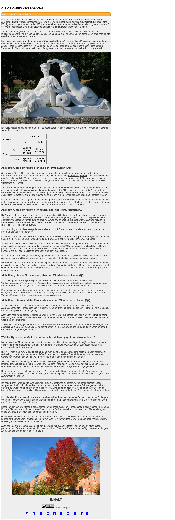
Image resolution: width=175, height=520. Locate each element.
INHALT (56, 499)
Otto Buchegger (62, 507)
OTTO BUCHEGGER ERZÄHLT (22, 7)
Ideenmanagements (77, 175)
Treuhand (66, 308)
